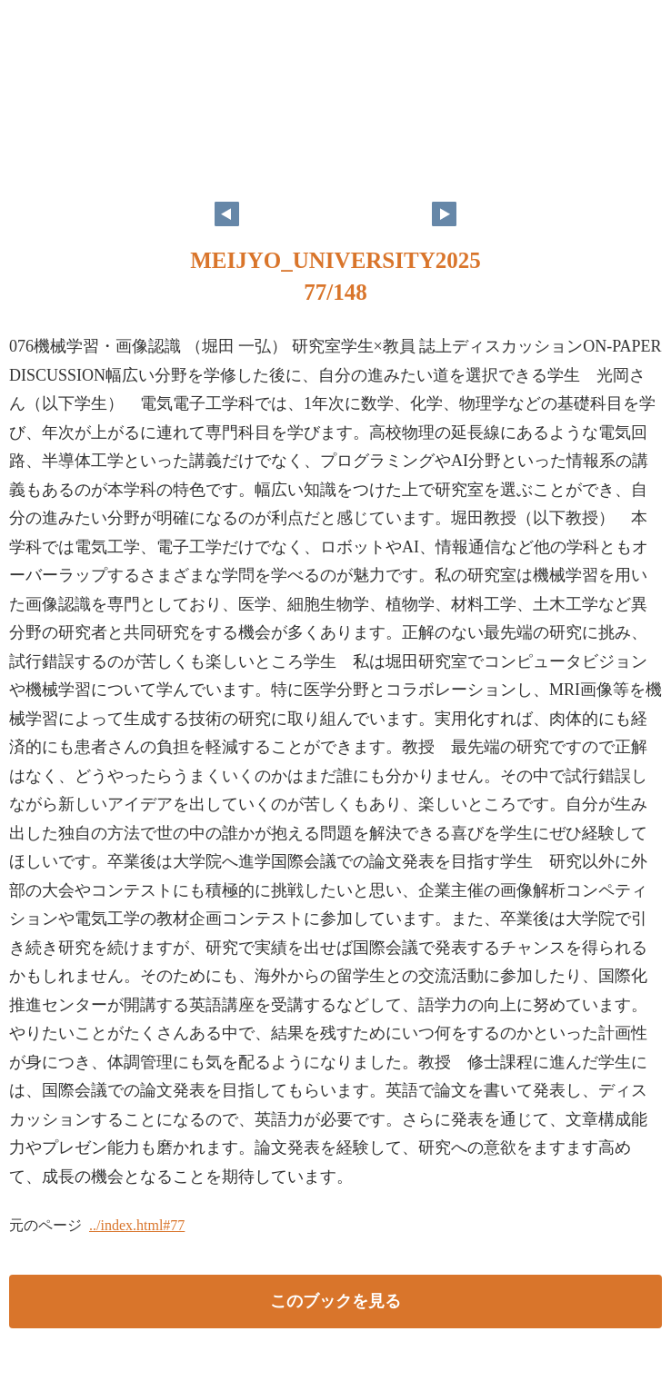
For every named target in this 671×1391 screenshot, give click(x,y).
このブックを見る (335, 1301)
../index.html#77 (137, 1225)
